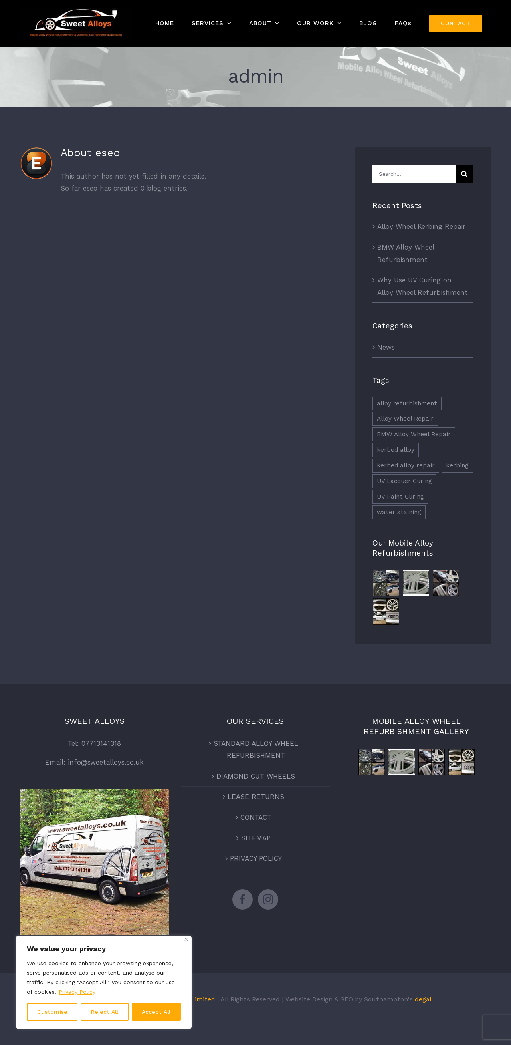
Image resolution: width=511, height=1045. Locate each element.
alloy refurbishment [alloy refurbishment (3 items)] (407, 403)
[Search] (464, 174)
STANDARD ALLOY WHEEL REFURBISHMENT (256, 749)
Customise (52, 1012)
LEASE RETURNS (256, 797)
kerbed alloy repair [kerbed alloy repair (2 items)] (406, 465)
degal (423, 999)
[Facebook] (242, 899)
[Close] (186, 939)
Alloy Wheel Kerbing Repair (421, 226)
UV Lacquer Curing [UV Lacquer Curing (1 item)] (404, 481)
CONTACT (255, 817)
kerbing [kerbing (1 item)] (457, 465)
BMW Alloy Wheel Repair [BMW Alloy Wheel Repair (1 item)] (414, 434)
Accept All (156, 1012)
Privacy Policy (77, 992)
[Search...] (414, 174)
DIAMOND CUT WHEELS (255, 776)
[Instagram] (268, 899)
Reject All (104, 1012)
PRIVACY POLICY (256, 858)
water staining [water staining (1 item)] (399, 512)
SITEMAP (256, 838)
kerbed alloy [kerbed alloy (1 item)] (395, 449)
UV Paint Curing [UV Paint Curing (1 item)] (400, 496)
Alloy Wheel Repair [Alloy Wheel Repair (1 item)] (405, 418)
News (386, 347)
